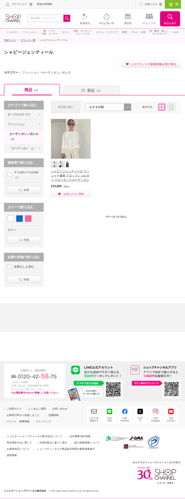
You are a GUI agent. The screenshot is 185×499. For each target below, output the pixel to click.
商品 (32, 90)
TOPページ (10, 40)
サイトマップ (43, 421)
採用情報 (12, 455)
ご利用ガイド (14, 408)
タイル (161, 107)
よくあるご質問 (37, 408)
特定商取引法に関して (19, 442)
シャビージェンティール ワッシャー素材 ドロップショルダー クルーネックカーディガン (70, 175)
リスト (171, 107)
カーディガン (23, 148)
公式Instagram (155, 419)
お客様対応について (18, 449)
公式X (140, 419)
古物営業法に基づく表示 (53, 442)
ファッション (16, 124)
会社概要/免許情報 (80, 436)
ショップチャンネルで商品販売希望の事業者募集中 (66, 449)
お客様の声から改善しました (23, 415)
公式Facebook (125, 419)
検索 (26, 189)
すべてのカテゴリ (19, 114)
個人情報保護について (87, 442)
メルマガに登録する (94, 419)
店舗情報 (53, 415)
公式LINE (109, 419)
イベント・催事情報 (18, 421)
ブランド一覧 (27, 40)
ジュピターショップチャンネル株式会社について (34, 436)
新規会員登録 (44, 4)
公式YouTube (171, 419)
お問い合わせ (59, 408)
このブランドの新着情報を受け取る (153, 64)
